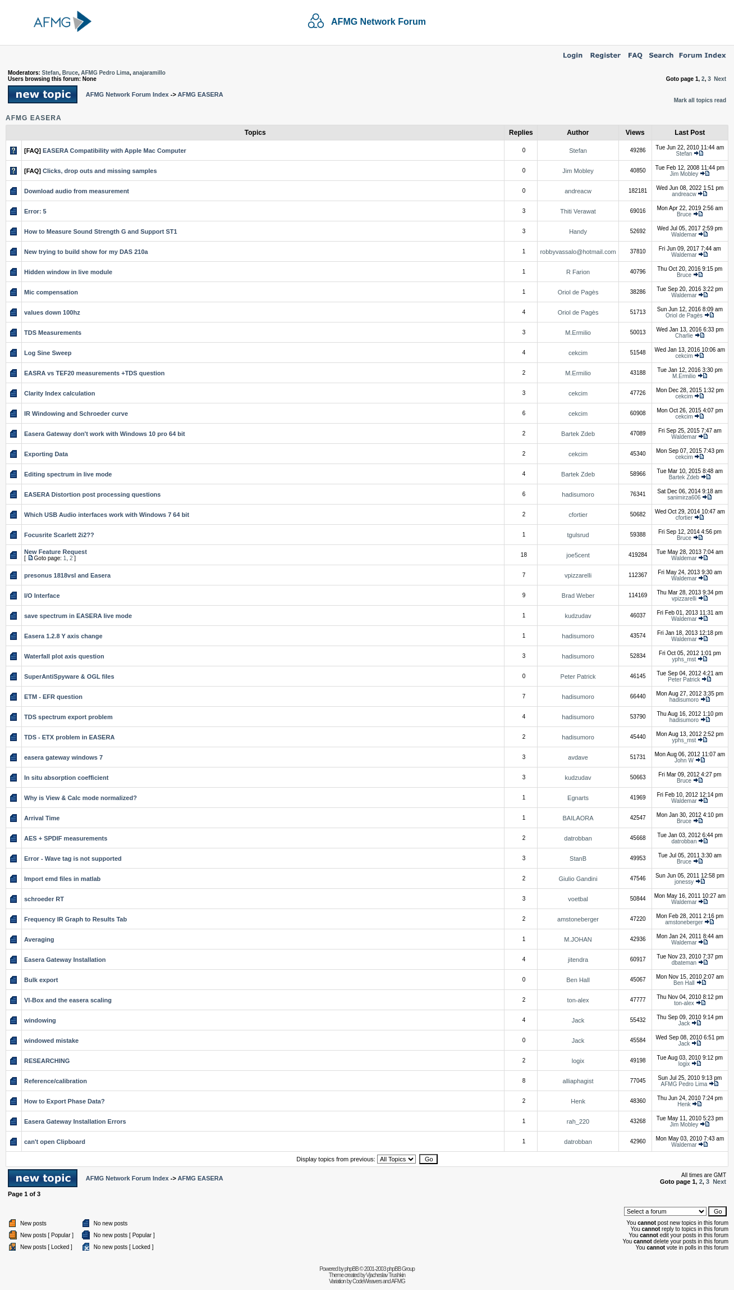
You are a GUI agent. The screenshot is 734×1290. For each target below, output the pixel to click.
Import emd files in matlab (62, 878)
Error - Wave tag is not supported (73, 858)
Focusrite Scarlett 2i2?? (59, 535)
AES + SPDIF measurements (65, 838)
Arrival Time (41, 818)
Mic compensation (51, 292)
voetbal (578, 899)
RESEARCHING (47, 1060)
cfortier (578, 514)
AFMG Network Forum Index (127, 94)
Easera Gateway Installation (65, 959)
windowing (40, 1020)
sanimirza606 (683, 497)
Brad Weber (578, 595)
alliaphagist (578, 1081)
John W (684, 760)
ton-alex (578, 1000)
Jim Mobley (578, 170)
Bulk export (41, 979)
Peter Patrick (578, 676)
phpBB (352, 1269)
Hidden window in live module (68, 272)
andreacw (578, 191)
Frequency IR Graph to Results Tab (75, 919)
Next (720, 79)
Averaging (39, 939)
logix (578, 1060)
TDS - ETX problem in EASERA (69, 737)
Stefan (50, 73)
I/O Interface (42, 595)
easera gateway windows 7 (63, 757)
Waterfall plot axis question (64, 656)
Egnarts (578, 797)
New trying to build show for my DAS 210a (86, 251)
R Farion (578, 272)
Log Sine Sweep (47, 352)
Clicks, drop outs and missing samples (100, 170)
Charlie (684, 336)
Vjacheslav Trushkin (385, 1275)
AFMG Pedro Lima (105, 73)
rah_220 (578, 1121)
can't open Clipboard (54, 1141)
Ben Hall (578, 979)
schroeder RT (44, 899)
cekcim (578, 352)
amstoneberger (578, 919)
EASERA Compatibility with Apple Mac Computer (114, 150)
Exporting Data (46, 454)
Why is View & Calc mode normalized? (80, 797)
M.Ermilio (578, 332)
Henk (578, 1101)
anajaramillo (148, 73)
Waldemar (683, 234)
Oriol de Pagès (578, 292)
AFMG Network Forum (378, 21)
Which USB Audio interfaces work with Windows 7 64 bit (106, 514)
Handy (578, 231)
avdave (578, 757)
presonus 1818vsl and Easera (67, 575)
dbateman (684, 963)
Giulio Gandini (578, 878)
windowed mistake (51, 1040)
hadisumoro (578, 494)
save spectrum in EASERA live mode (78, 615)
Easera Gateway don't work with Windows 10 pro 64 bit (104, 433)
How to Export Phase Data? (64, 1101)
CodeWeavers (367, 1281)
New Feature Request (55, 551)
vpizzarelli (578, 575)
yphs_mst (684, 659)
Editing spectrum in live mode (68, 474)
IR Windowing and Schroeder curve (76, 413)
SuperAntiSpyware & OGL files (69, 676)
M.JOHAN (578, 939)
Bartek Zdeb (578, 433)
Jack (578, 1020)
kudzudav (578, 615)
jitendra (578, 959)
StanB (578, 858)
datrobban (578, 838)
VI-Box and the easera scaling (68, 1000)
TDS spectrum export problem (68, 717)
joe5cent (578, 555)
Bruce (70, 73)
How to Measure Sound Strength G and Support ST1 (100, 231)
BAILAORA (578, 818)
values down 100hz (52, 312)
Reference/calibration (55, 1081)
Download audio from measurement (76, 191)
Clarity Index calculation (59, 393)
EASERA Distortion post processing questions (92, 494)
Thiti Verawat (578, 211)
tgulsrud (578, 535)
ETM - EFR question (53, 696)
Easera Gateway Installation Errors (75, 1121)
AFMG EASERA (200, 94)
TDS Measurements (52, 332)
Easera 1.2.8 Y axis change (63, 636)
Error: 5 (35, 211)
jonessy (684, 882)
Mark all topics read (700, 100)
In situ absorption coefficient (66, 777)
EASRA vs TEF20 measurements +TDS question (94, 373)
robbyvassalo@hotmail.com (578, 251)
